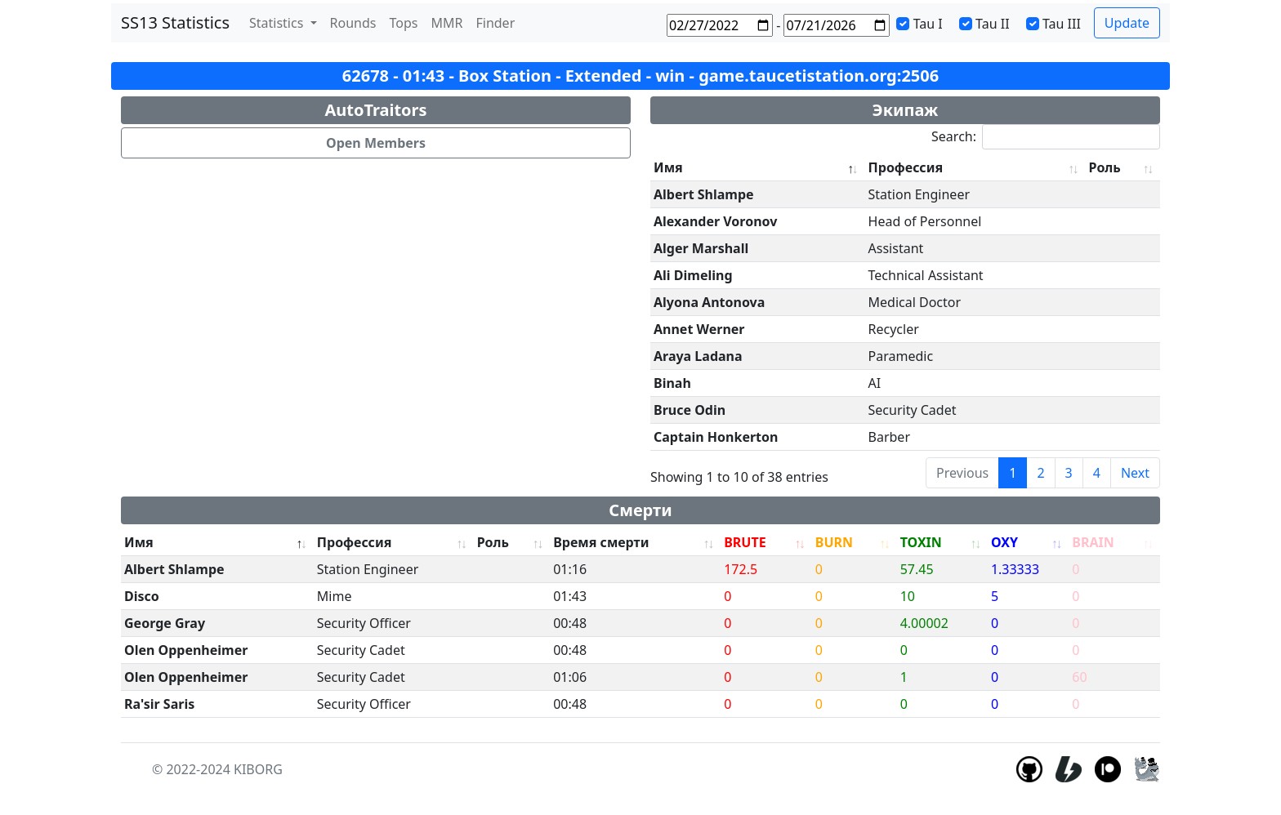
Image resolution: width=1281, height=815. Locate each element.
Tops (404, 23)
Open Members (376, 143)
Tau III (1061, 24)
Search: (1045, 136)
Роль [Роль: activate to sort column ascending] (1105, 167)
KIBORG (258, 769)
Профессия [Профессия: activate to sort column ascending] (906, 167)
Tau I (928, 24)
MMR (446, 23)
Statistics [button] (278, 23)
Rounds (353, 23)
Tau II (992, 24)
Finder (495, 23)
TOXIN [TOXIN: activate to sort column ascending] (921, 542)
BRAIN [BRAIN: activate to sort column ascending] (1093, 542)
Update (1127, 23)
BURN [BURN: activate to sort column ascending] (834, 542)
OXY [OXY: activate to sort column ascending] (1004, 542)
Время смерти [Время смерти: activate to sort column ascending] (601, 542)
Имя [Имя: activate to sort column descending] (668, 167)
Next (1135, 473)
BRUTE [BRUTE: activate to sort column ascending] (744, 542)
